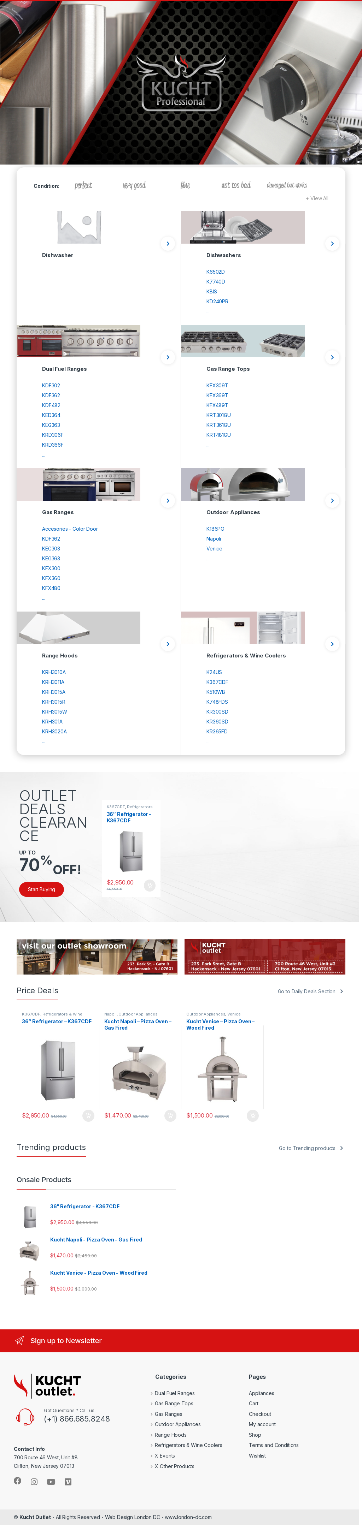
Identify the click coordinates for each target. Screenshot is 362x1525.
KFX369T (217, 395)
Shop (255, 1435)
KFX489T (217, 405)
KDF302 (51, 385)
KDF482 (51, 405)
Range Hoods (166, 1435)
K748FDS (217, 702)
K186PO (215, 529)
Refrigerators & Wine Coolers (130, 809)
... (208, 311)
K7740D (215, 282)
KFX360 (51, 578)
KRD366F (53, 445)
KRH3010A (54, 672)
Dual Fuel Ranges (170, 1393)
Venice (214, 549)
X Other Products (170, 1466)
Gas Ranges (163, 1414)
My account (262, 1424)
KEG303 (51, 549)
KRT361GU (218, 425)
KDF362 (51, 395)
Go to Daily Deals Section (307, 991)
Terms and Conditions (274, 1445)
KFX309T (217, 385)
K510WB (215, 692)
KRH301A (52, 722)
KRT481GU (218, 435)
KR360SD (217, 722)
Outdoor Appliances (137, 1014)
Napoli (213, 539)
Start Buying (41, 889)
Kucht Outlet (35, 1517)
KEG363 (51, 425)
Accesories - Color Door (70, 529)
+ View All (317, 198)
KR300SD (217, 712)
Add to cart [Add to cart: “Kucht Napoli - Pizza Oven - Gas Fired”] (170, 1116)
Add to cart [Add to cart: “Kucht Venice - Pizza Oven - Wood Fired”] (253, 1116)
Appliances (261, 1393)
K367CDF (217, 682)
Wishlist (257, 1456)
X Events (160, 1456)
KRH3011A (53, 682)
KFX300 (51, 568)
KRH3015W (54, 712)
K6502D (215, 272)
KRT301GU (218, 415)
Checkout (260, 1414)
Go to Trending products (307, 1148)
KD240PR (217, 301)
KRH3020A (54, 731)
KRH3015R (53, 702)
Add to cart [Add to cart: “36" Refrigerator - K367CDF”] (150, 886)
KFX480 (51, 588)
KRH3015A (53, 692)
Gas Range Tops (169, 1403)
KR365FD (217, 731)
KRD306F (53, 435)
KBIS (211, 291)
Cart (253, 1403)
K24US (214, 672)
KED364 (51, 415)
